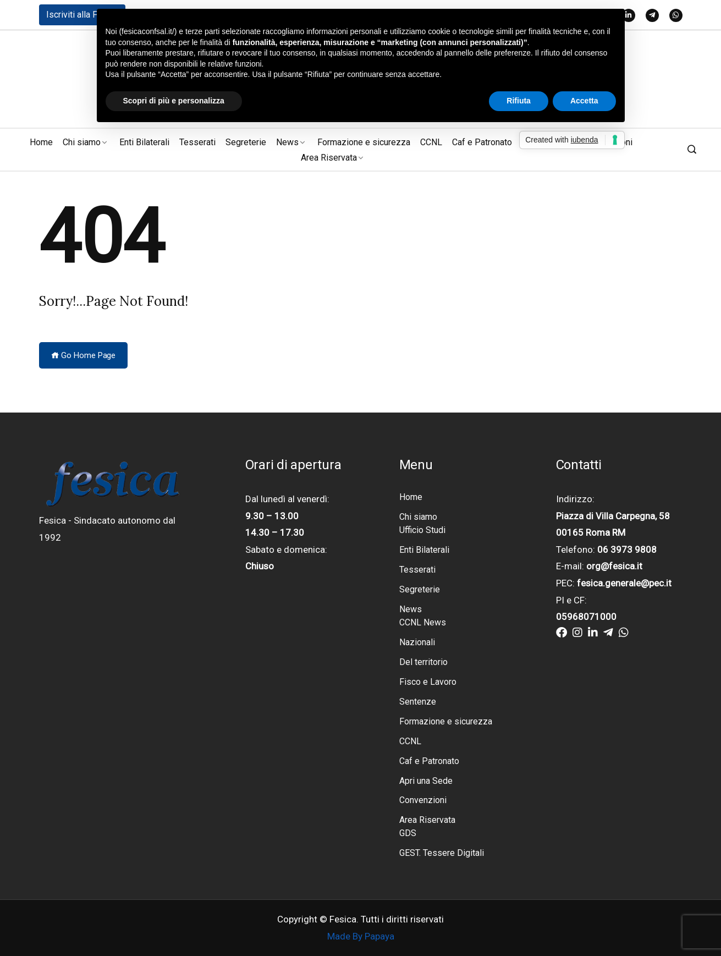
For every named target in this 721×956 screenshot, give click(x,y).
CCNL (431, 142)
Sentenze (417, 701)
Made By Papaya (360, 936)
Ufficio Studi (422, 530)
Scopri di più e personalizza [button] (173, 100)
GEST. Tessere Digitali (441, 853)
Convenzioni (423, 800)
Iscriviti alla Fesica (82, 14)
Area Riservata (329, 157)
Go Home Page (83, 355)
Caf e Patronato (482, 142)
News (287, 142)
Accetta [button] (584, 100)
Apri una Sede (426, 781)
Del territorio (423, 662)
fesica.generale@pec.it (624, 583)
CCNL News (422, 622)
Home (41, 142)
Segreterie (245, 142)
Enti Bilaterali (144, 142)
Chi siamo (82, 142)
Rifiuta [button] (519, 100)
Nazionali (417, 642)
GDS (407, 833)
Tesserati (197, 142)
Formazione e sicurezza (363, 142)
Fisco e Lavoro (427, 682)
